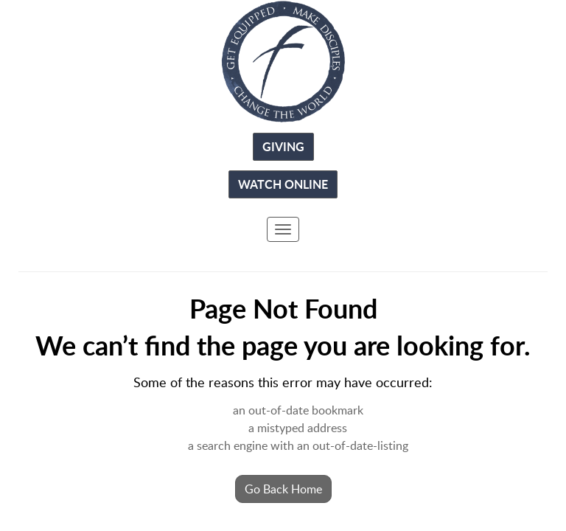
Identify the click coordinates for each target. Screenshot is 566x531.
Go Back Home (283, 489)
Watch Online (283, 184)
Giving (283, 146)
